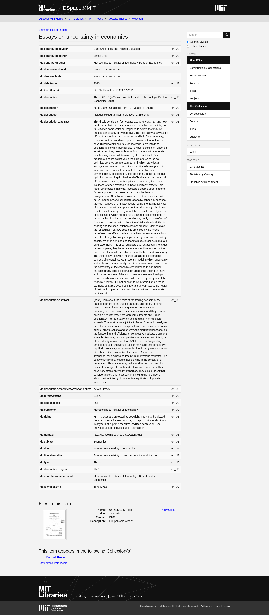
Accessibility (118, 596)
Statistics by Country (202, 174)
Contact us (136, 596)
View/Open (168, 509)
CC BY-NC (175, 606)
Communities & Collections (205, 67)
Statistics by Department (204, 182)
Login (193, 151)
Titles (193, 90)
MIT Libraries (76, 18)
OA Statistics (197, 166)
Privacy (82, 596)
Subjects (195, 98)
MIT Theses (96, 18)
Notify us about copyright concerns (215, 606)
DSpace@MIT (79, 8)
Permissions (98, 596)
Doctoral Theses (117, 18)
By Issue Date (198, 75)
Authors (194, 83)
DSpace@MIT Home (51, 18)
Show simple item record (53, 29)
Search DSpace (198, 41)
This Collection (197, 46)
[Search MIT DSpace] (205, 35)
